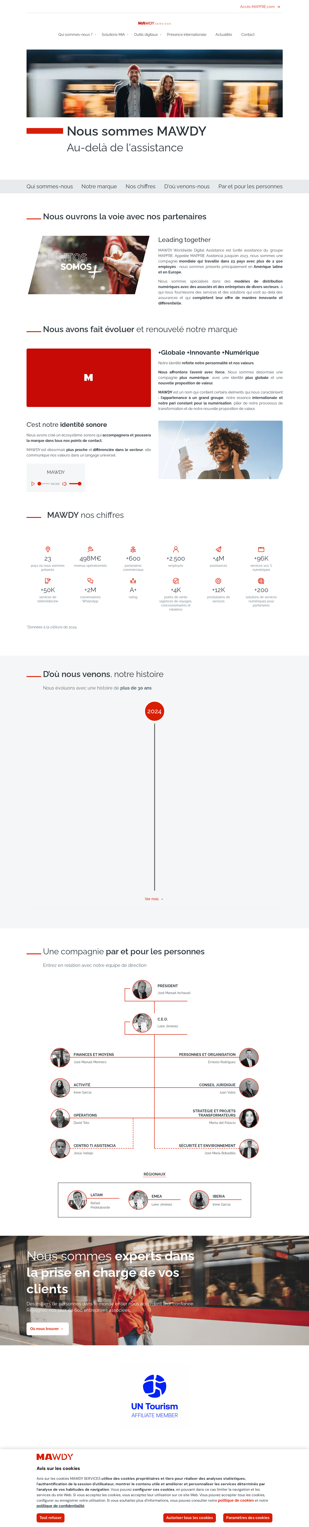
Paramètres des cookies (247, 1518)
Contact (248, 34)
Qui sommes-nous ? (75, 34)
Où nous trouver (44, 1329)
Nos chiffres (141, 186)
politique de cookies (236, 1500)
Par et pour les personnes (250, 186)
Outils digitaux (146, 34)
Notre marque (99, 186)
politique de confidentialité (60, 1506)
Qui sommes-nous (50, 186)
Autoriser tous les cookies (189, 1518)
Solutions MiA (113, 34)
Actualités (223, 34)
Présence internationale (186, 34)
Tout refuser (51, 1518)
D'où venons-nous (187, 186)
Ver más (152, 899)
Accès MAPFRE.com (260, 7)
